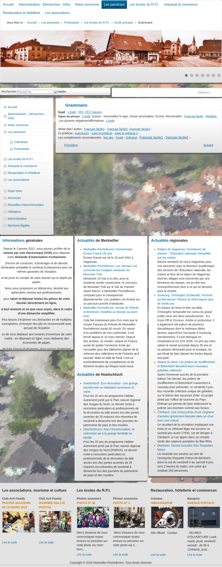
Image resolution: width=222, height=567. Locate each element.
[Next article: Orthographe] (208, 145)
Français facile (193, 116)
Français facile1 (94, 129)
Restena (211, 116)
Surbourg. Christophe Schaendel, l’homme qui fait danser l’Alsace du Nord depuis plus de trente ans (185, 299)
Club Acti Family (13, 498)
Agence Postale (200, 503)
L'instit (72, 112)
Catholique (21, 142)
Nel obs (108, 137)
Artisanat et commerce (181, 4)
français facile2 (177, 137)
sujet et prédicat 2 (126, 133)
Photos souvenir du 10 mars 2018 (16, 505)
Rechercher (8, 91)
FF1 (81, 112)
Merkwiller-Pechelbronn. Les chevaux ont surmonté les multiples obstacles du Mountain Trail (110, 270)
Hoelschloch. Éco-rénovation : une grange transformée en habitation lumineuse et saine (110, 387)
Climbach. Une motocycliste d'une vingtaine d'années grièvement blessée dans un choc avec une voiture (185, 416)
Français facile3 (139, 129)
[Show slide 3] (197, 75)
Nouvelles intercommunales (26, 204)
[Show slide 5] (208, 75)
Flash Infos (15, 191)
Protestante (21, 149)
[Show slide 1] (186, 75)
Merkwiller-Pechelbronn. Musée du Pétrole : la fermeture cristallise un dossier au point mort (111, 312)
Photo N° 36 (86, 503)
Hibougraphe (162, 503)
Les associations (57, 13)
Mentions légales (19, 225)
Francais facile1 (151, 137)
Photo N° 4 (121, 503)
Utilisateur (14, 211)
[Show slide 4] (202, 75)
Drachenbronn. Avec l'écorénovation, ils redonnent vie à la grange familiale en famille (108, 433)
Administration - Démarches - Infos (44, 4)
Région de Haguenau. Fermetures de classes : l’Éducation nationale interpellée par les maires (184, 253)
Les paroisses (114, 4)
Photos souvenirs (89, 498)
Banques (193, 498)
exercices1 (82, 133)
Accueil (8, 4)
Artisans (156, 498)
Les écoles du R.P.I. (144, 4)
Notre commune (87, 4)
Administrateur (17, 218)
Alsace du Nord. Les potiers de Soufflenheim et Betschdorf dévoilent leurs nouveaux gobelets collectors (186, 366)
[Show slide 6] (213, 75)
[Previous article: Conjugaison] (71, 145)
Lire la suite (9, 542)
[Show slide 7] (219, 75)
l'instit (119, 137)
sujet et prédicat (101, 133)
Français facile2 (117, 129)
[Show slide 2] (191, 75)
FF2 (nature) (93, 112)
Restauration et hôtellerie (21, 13)
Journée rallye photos (52, 505)
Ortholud (131, 137)
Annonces (14, 198)
